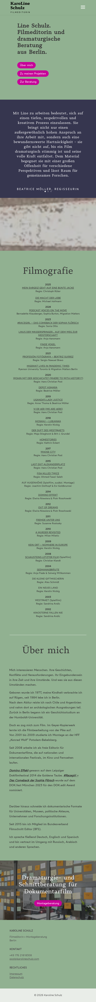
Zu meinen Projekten (33, 73)
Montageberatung (48, 905)
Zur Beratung (28, 81)
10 (59, 246)
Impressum (16, 973)
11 (62, 246)
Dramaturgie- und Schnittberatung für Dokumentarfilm (48, 886)
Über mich (26, 65)
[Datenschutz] (17, 977)
